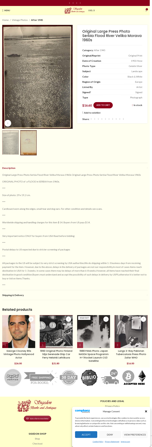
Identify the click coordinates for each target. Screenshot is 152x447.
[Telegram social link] (120, 119)
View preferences (135, 434)
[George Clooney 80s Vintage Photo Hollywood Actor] (18, 331)
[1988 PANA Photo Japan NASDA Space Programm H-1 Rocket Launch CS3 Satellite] (93, 331)
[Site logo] (74, 10)
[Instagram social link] (73, 3)
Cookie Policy (98, 441)
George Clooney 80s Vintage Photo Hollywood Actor (18, 354)
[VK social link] (116, 119)
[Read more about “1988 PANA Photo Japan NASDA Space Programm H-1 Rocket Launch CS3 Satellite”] (80, 345)
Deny (110, 434)
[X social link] (95, 119)
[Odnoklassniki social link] (109, 119)
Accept (86, 434)
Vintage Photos (20, 19)
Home (5, 19)
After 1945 (37, 19)
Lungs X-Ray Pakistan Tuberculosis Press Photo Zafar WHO (131, 354)
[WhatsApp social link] (112, 119)
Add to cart (103, 105)
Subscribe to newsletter (37, 418)
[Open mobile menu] (6, 10)
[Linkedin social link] (80, 3)
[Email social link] (98, 119)
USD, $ (91, 10)
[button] (146, 411)
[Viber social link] (123, 119)
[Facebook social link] (69, 3)
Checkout (38, 443)
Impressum (125, 441)
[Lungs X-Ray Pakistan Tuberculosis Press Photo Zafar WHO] (131, 331)
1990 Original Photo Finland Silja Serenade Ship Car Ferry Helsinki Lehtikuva (56, 354)
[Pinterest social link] (76, 3)
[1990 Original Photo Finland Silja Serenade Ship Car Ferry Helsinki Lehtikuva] (56, 331)
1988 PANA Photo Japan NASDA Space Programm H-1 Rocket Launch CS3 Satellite (94, 356)
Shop (37, 438)
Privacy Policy (112, 406)
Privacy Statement (112, 441)
